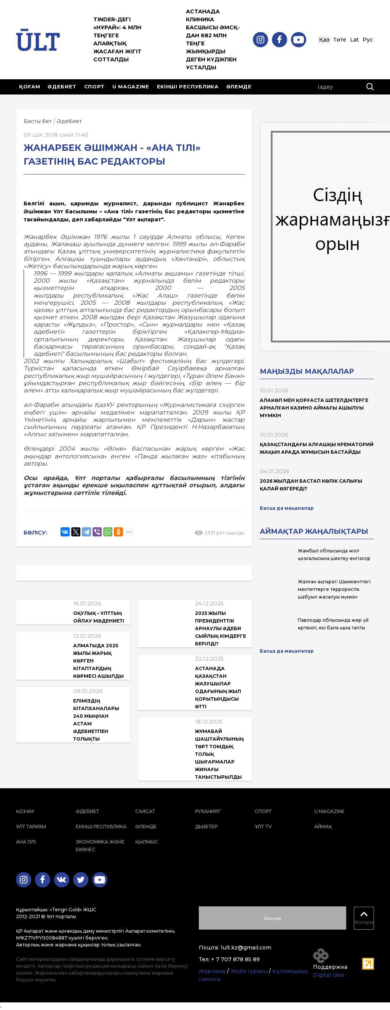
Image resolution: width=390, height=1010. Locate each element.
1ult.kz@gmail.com (246, 947)
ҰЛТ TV (263, 826)
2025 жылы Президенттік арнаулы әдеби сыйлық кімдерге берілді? (220, 628)
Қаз (324, 39)
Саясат (145, 811)
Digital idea (328, 975)
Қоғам (29, 86)
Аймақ (323, 826)
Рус (368, 39)
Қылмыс (146, 842)
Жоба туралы (248, 971)
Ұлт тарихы (31, 826)
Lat (354, 39)
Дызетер (206, 826)
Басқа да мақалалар (287, 508)
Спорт (94, 86)
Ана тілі (26, 842)
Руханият (208, 811)
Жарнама (212, 971)
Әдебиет (62, 86)
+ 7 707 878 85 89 (235, 959)
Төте (339, 39)
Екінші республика (188, 86)
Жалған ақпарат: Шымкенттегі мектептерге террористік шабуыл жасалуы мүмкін (334, 589)
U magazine (130, 86)
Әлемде (239, 86)
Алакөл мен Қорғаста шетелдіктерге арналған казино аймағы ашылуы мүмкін (314, 407)
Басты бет (38, 121)
